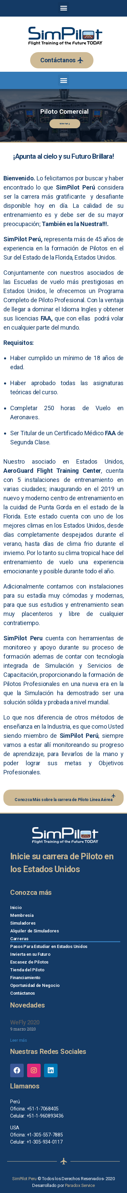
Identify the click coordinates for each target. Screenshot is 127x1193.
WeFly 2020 (25, 1022)
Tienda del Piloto (27, 969)
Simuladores (23, 923)
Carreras (19, 938)
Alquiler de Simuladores (34, 930)
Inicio (15, 907)
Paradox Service (80, 1185)
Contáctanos (22, 993)
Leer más (18, 1040)
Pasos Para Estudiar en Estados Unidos (48, 946)
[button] (61, 60)
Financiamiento (25, 977)
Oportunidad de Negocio (35, 985)
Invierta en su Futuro (30, 954)
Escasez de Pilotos (29, 962)
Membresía (22, 915)
